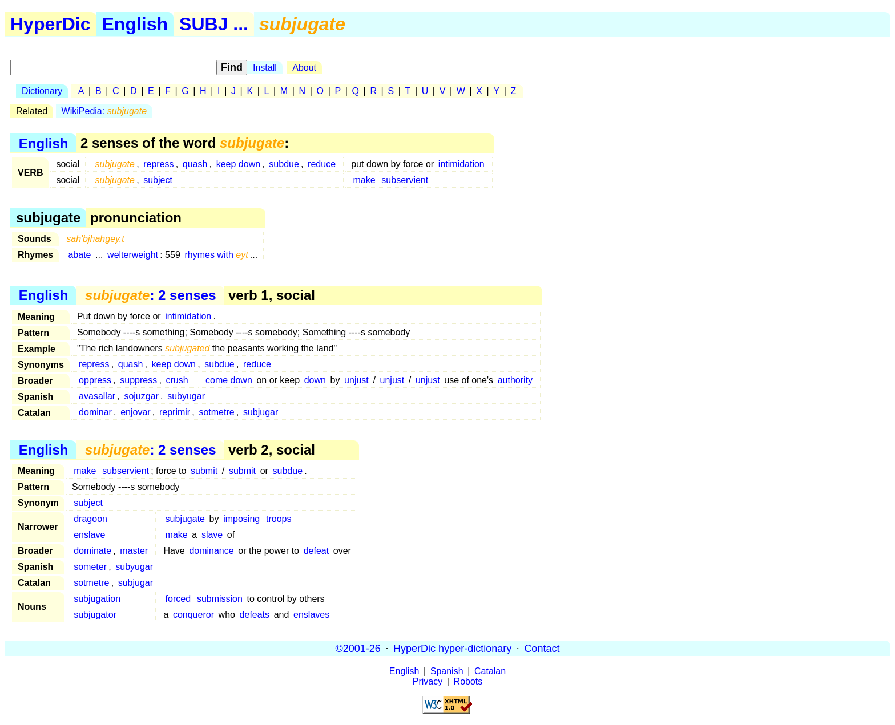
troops (278, 519)
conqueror (193, 614)
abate (79, 255)
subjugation (97, 599)
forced (178, 599)
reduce (322, 164)
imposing (241, 519)
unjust (356, 380)
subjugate (185, 519)
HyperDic (50, 24)
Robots (468, 681)
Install (265, 67)
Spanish (446, 671)
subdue (284, 164)
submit (204, 471)
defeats (254, 614)
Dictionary (42, 91)
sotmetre (216, 412)
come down (228, 380)
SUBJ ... (213, 24)
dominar (95, 412)
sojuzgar (141, 396)
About (304, 67)
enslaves (311, 614)
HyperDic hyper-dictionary (452, 648)
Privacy (427, 681)
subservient (404, 180)
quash (195, 164)
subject (157, 180)
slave (212, 535)
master (134, 551)
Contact (541, 648)
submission (220, 599)
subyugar (186, 396)
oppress (95, 380)
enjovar (135, 412)
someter (90, 567)
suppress (138, 380)
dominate (92, 551)
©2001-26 (358, 648)
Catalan (490, 671)
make (364, 180)
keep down (238, 164)
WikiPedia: (104, 111)
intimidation (461, 164)
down (315, 380)
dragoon (90, 519)
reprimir (174, 412)
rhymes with (216, 255)
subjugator (95, 614)
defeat (316, 551)
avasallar (97, 396)
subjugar (260, 412)
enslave (89, 535)
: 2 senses (150, 295)
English (135, 24)
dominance (211, 551)
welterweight (132, 255)
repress (158, 164)
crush (177, 380)
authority (515, 380)
